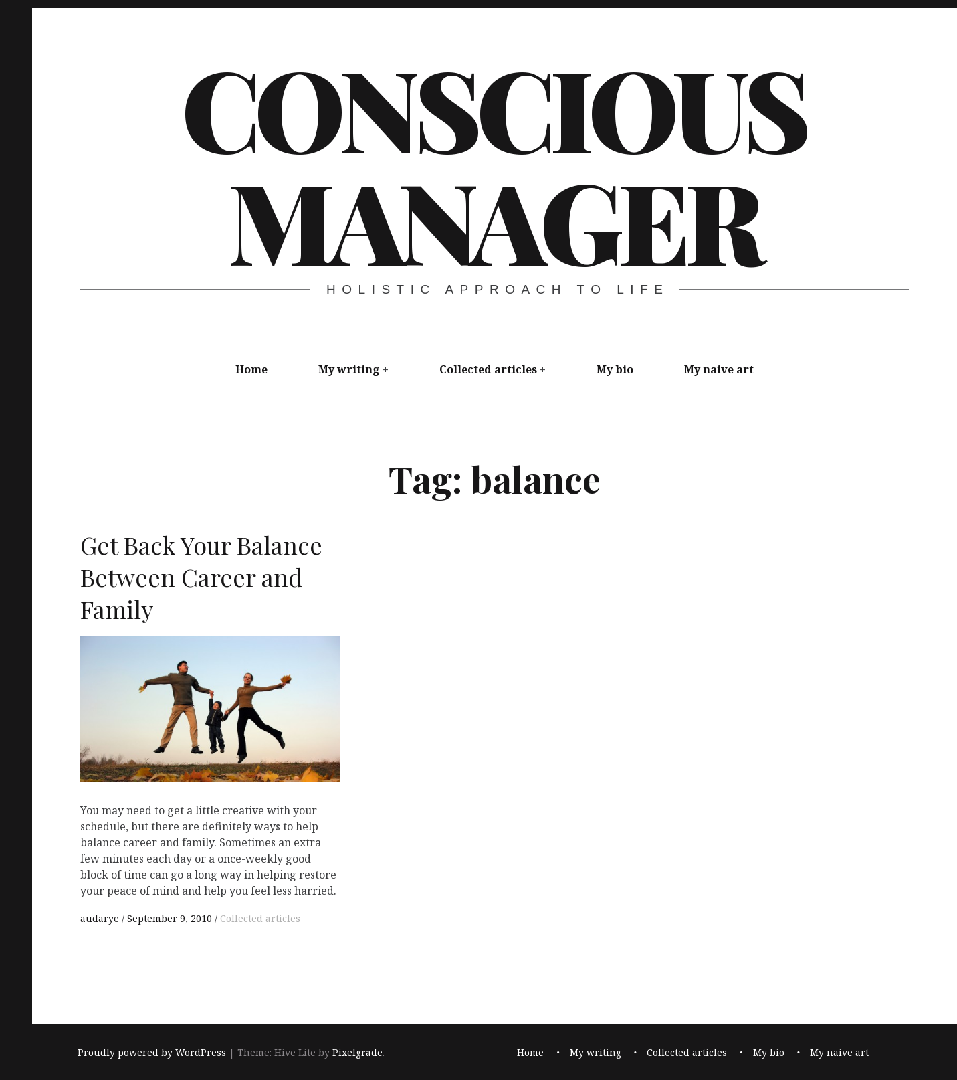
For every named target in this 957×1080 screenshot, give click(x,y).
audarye (101, 918)
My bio (615, 369)
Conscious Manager (493, 163)
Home (251, 369)
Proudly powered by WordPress (152, 1052)
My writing (349, 369)
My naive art (719, 369)
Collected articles (488, 369)
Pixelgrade (357, 1052)
